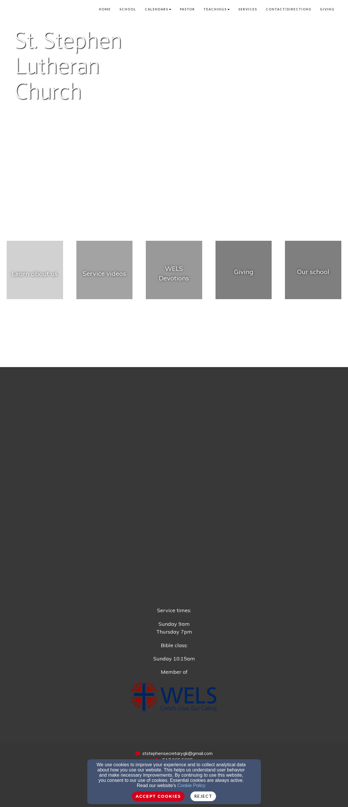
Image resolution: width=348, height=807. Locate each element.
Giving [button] (327, 9)
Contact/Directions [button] (288, 9)
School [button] (127, 9)
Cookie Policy (191, 785)
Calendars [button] (158, 9)
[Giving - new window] (244, 273)
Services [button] (247, 9)
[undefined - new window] (104, 273)
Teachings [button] (217, 9)
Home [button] (105, 9)
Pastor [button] (187, 9)
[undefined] (35, 273)
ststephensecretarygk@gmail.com (177, 753)
